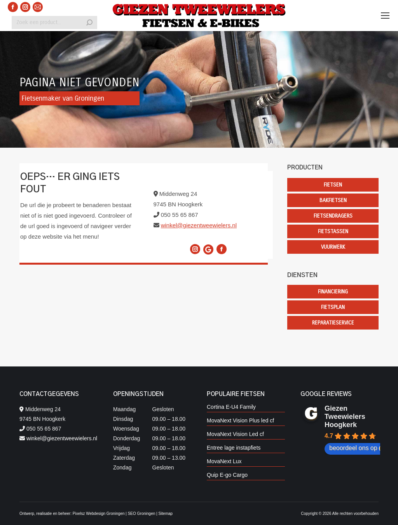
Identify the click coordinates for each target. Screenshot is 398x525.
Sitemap (165, 513)
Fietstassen (333, 231)
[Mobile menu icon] (385, 15)
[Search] (54, 22)
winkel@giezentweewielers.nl (199, 225)
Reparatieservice (333, 322)
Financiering (333, 291)
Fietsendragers (333, 216)
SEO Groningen (141, 513)
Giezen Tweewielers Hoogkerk (345, 417)
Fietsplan (333, 307)
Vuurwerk (333, 247)
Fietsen (333, 184)
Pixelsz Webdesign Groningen (99, 513)
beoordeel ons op (357, 448)
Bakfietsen (333, 200)
